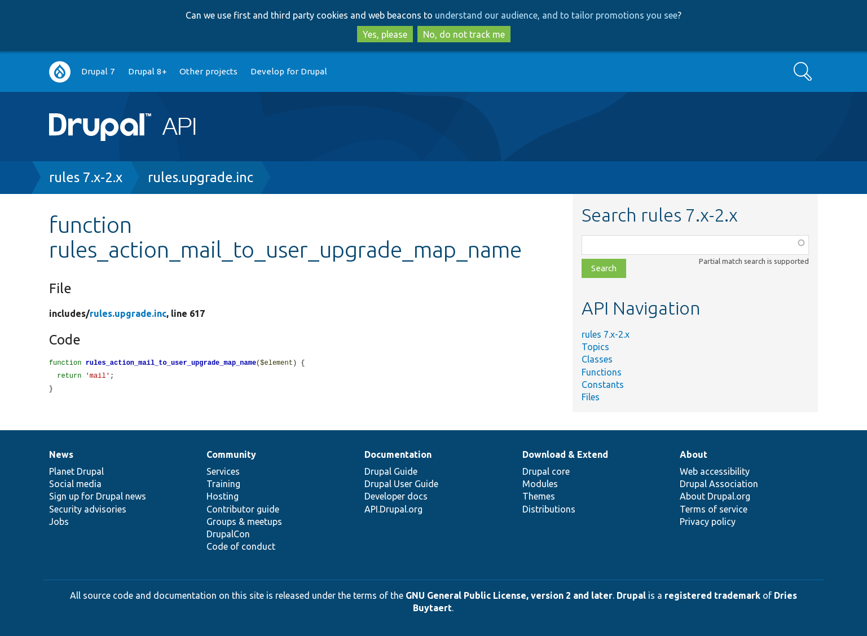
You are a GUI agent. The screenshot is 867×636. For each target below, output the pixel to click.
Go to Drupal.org (60, 72)
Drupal (631, 595)
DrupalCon (228, 534)
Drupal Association (719, 484)
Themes (538, 496)
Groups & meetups (244, 521)
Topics (595, 347)
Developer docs (396, 496)
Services (223, 471)
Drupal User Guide (401, 484)
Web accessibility (715, 471)
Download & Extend (565, 454)
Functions (602, 372)
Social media (75, 484)
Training (223, 484)
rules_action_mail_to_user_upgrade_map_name (171, 363)
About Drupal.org (715, 496)
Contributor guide (242, 509)
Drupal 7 (98, 71)
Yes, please (385, 34)
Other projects (208, 71)
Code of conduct (240, 546)
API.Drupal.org (393, 509)
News (61, 454)
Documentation (398, 454)
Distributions (548, 509)
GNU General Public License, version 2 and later (509, 595)
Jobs (59, 521)
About (693, 454)
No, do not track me (464, 34)
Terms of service (713, 509)
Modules (540, 484)
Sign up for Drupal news (97, 496)
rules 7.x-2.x (85, 177)
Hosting (222, 496)
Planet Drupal (76, 471)
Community (231, 454)
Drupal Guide (390, 471)
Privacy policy (708, 521)
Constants (603, 384)
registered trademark (712, 595)
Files (591, 397)
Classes (597, 359)
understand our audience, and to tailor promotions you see (556, 15)
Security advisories (87, 509)
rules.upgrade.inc (200, 177)
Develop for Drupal (288, 71)
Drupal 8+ (147, 71)
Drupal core (546, 471)
